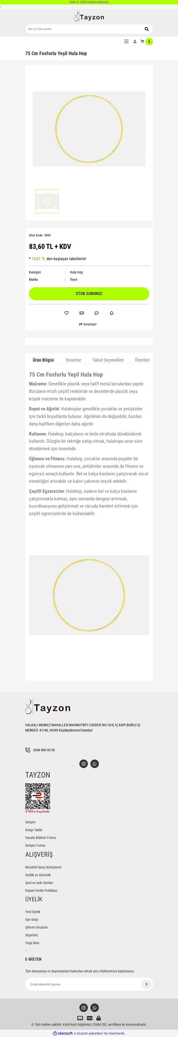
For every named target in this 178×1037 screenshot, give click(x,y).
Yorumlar (73, 360)
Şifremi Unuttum (36, 927)
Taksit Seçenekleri (108, 360)
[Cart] (146, 42)
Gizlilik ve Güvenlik (38, 875)
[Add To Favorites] (67, 313)
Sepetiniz (31, 935)
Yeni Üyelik (32, 912)
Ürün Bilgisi (43, 360)
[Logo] (89, 17)
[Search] (89, 29)
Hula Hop (76, 272)
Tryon (73, 279)
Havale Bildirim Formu (40, 838)
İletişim (30, 822)
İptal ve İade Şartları (39, 883)
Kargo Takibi (33, 830)
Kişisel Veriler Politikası (41, 890)
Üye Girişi (31, 920)
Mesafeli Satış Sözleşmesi (43, 867)
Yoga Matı (32, 943)
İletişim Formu (35, 845)
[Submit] (147, 984)
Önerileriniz (145, 360)
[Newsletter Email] (89, 984)
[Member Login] (134, 42)
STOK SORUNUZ (89, 293)
